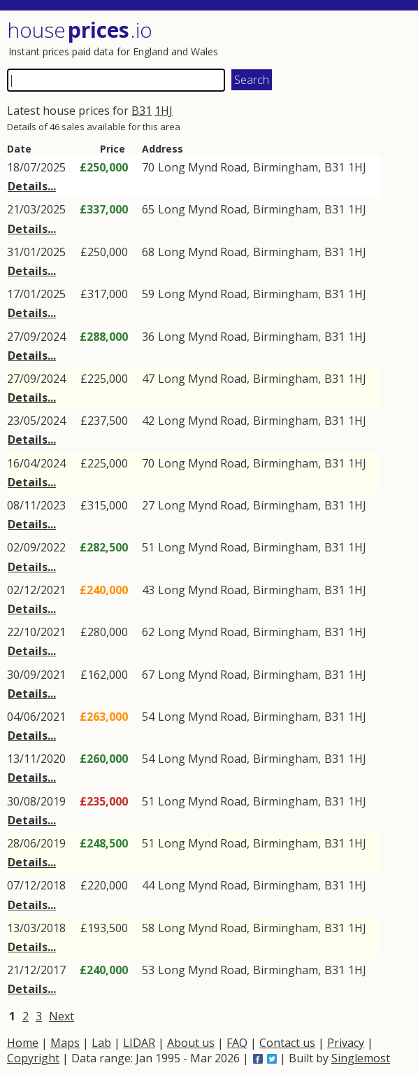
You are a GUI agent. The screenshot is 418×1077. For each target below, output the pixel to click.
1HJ (163, 110)
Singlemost (360, 1058)
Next (61, 1016)
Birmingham (285, 167)
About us (191, 1042)
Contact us (287, 1042)
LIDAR (139, 1042)
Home (22, 1042)
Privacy (345, 1042)
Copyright (33, 1058)
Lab (101, 1042)
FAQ (236, 1042)
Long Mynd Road (202, 167)
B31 (141, 110)
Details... (32, 186)
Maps (65, 1042)
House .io (79, 29)
